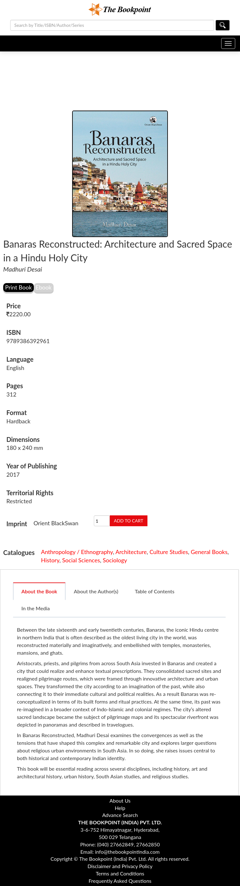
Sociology (115, 560)
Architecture (131, 551)
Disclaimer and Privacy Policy (120, 866)
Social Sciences (81, 560)
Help (120, 808)
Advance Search (120, 815)
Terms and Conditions (120, 873)
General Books (209, 551)
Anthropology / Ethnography (77, 551)
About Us (120, 800)
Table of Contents (155, 591)
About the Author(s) (96, 591)
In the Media (35, 608)
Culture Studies (168, 551)
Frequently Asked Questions (119, 881)
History (50, 560)
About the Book (39, 591)
